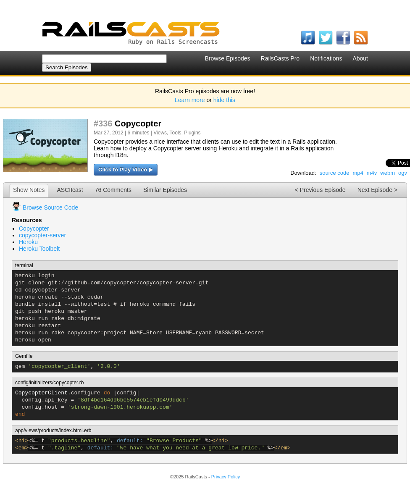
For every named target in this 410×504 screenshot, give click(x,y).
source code (335, 173)
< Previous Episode (320, 189)
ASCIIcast (70, 189)
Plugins (192, 133)
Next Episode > (377, 189)
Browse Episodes (227, 58)
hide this (224, 100)
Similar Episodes (165, 189)
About (360, 58)
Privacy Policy (225, 476)
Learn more (190, 100)
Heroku (28, 242)
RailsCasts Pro (280, 58)
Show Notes (29, 189)
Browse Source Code (50, 207)
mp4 (357, 173)
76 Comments (113, 189)
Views (160, 133)
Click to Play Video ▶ (125, 169)
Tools (175, 133)
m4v (372, 173)
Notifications (326, 58)
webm (387, 173)
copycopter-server (42, 235)
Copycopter (34, 228)
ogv (402, 173)
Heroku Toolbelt (39, 248)
